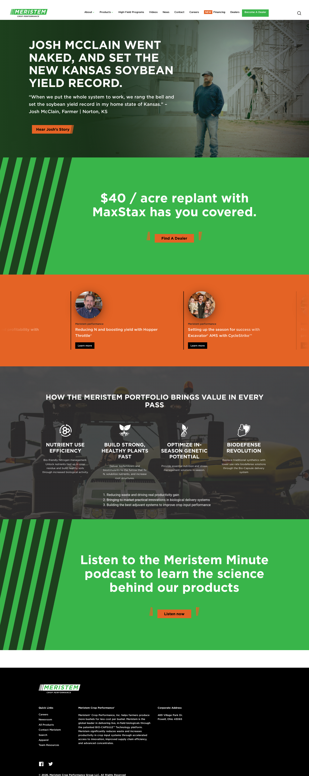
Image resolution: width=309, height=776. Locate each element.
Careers (194, 12)
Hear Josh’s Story (53, 129)
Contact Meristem (50, 729)
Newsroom (45, 719)
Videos (153, 12)
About (88, 12)
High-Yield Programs (131, 12)
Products (105, 12)
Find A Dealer (174, 238)
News (166, 12)
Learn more (95, 345)
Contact (179, 12)
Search (43, 735)
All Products (46, 724)
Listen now (174, 614)
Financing (219, 12)
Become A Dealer (255, 12)
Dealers (234, 12)
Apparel (43, 740)
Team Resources (49, 745)
